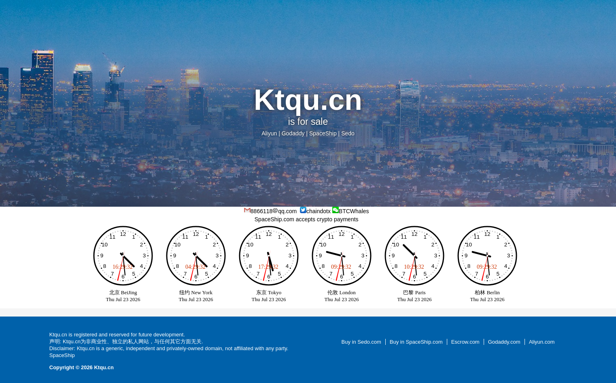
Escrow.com (465, 342)
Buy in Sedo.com (361, 342)
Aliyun (269, 133)
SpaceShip (323, 133)
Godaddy (293, 133)
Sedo (348, 133)
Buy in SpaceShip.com (416, 342)
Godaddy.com (504, 342)
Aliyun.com (542, 342)
